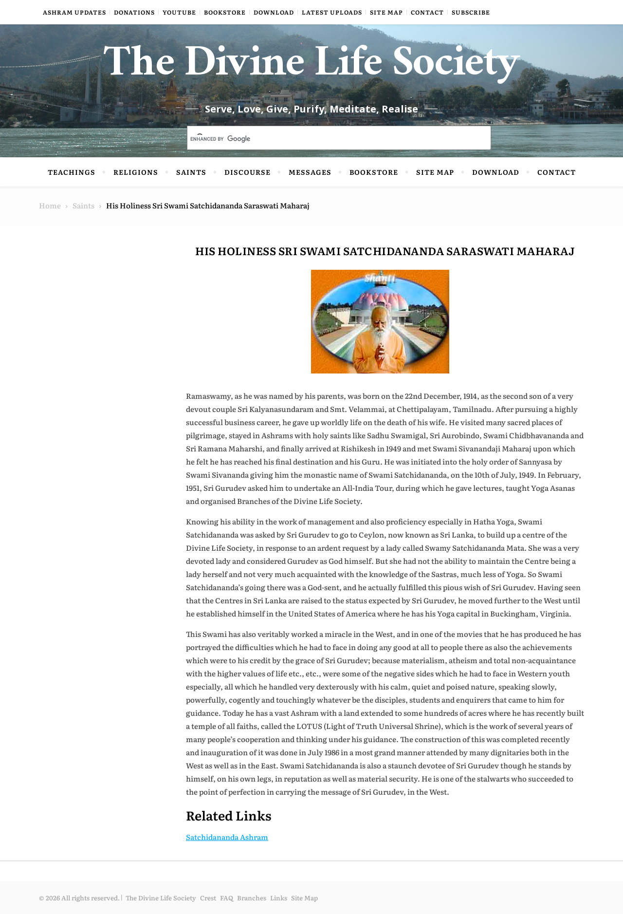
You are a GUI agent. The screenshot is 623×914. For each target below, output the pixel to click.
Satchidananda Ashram (227, 836)
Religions (135, 172)
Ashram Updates (74, 12)
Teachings (71, 172)
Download (274, 12)
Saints (191, 172)
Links (278, 897)
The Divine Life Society (312, 68)
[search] (327, 139)
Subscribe (471, 12)
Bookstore (225, 12)
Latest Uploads (332, 12)
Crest (208, 897)
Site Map (386, 12)
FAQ (226, 897)
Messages (310, 172)
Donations (134, 12)
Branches (251, 897)
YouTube (179, 12)
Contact (427, 12)
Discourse (247, 172)
